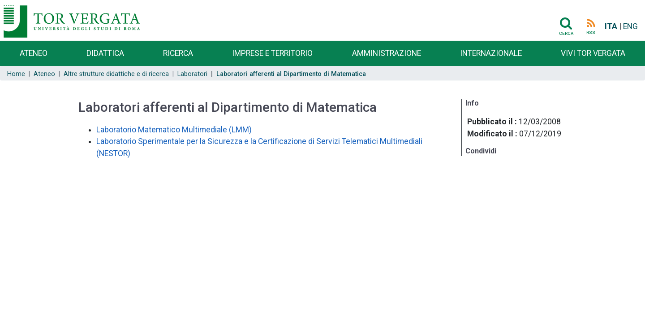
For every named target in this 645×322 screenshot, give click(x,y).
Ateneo (33, 53)
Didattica (105, 53)
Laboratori (192, 74)
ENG (630, 26)
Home (16, 74)
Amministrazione (386, 53)
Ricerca (178, 53)
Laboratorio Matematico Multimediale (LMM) (174, 129)
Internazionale (491, 53)
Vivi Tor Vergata (593, 53)
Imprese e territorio (272, 53)
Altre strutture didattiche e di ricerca (116, 74)
